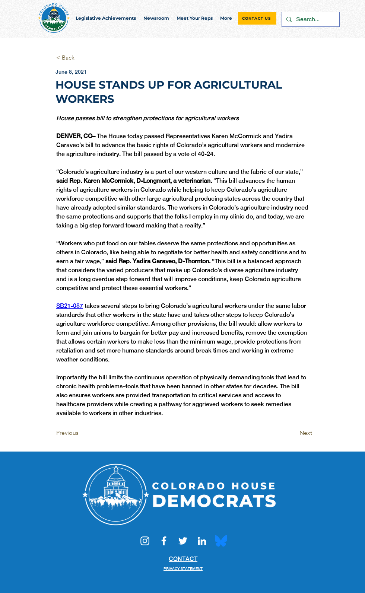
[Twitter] (183, 541)
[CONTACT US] (257, 18)
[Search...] (310, 19)
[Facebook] (164, 541)
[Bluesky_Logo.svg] (221, 541)
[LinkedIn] (202, 541)
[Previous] (80, 432)
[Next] (293, 432)
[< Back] (80, 57)
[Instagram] (145, 541)
